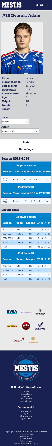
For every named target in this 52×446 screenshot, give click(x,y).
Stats (26, 142)
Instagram (27, 416)
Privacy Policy (26, 436)
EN (41, 5)
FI (37, 5)
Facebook (27, 411)
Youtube (27, 418)
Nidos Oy (34, 443)
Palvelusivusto (26, 399)
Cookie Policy (26, 439)
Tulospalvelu (26, 394)
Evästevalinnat (26, 441)
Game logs (26, 149)
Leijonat (26, 392)
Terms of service (26, 434)
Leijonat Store (26, 401)
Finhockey (26, 396)
